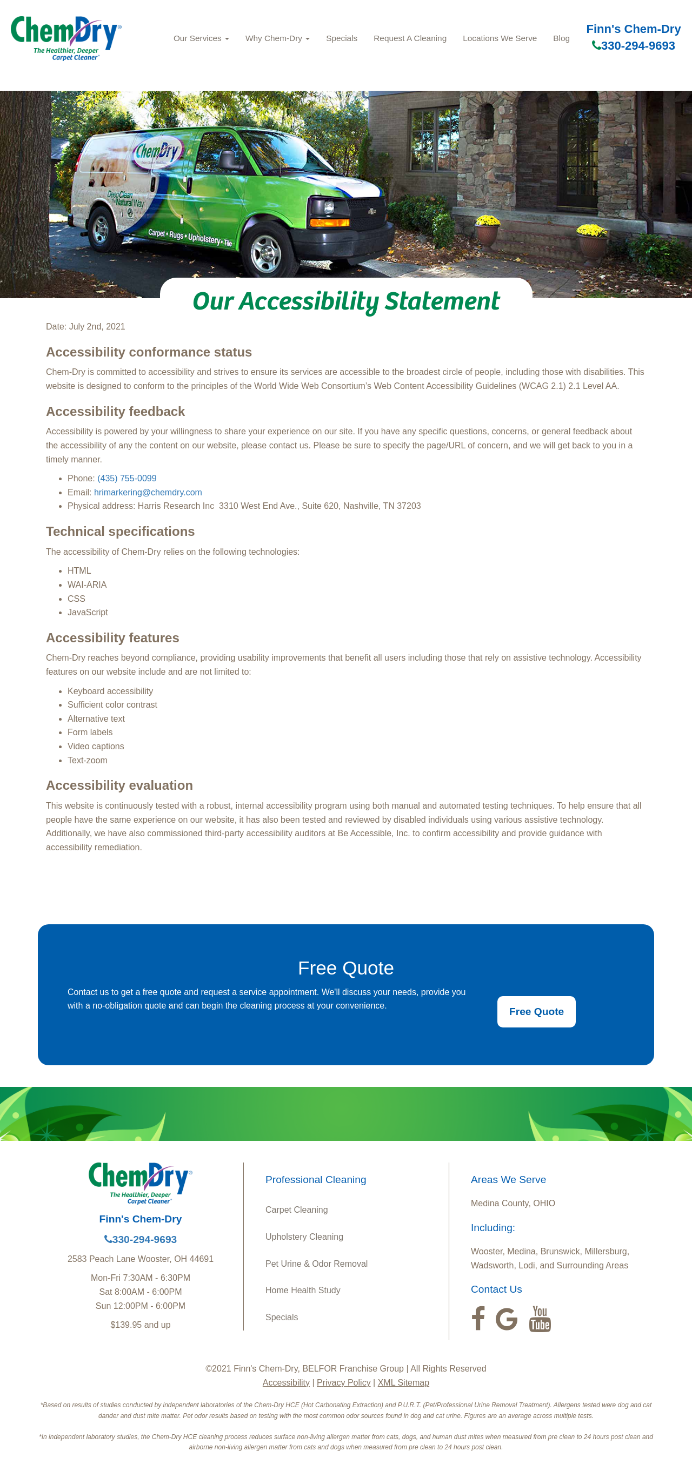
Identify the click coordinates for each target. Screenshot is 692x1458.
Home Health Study (303, 1290)
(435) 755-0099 (126, 478)
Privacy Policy (344, 1382)
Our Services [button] (201, 38)
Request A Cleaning (410, 38)
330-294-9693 (633, 45)
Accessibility (286, 1382)
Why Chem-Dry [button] (277, 38)
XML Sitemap (403, 1382)
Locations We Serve (500, 38)
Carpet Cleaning (296, 1209)
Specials (341, 38)
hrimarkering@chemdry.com (148, 492)
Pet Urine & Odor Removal (316, 1263)
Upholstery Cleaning (304, 1236)
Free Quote (536, 1011)
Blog (561, 38)
